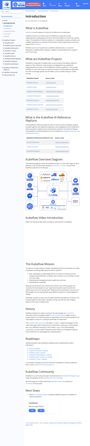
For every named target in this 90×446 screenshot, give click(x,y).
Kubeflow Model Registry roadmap (40, 355)
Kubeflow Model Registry (35, 92)
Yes (32, 410)
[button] (78, 4)
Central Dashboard (33, 142)
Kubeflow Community (58, 381)
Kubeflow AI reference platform (44, 365)
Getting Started (43, 11)
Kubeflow (29, 32)
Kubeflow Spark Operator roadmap (40, 357)
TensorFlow (70, 313)
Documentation (31, 11)
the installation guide (41, 395)
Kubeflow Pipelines (33, 100)
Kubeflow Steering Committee (53, 378)
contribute (29, 384)
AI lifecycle (37, 44)
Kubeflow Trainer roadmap (38, 359)
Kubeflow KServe (32, 83)
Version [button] (85, 4)
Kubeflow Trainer (32, 109)
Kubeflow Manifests (32, 133)
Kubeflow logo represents (37, 323)
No (41, 410)
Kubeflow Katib (32, 87)
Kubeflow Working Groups (70, 376)
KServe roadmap (34, 349)
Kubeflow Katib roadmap (37, 353)
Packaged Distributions (70, 131)
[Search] (11, 11)
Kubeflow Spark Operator (35, 105)
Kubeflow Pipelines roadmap (38, 351)
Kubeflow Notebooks (34, 96)
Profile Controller (32, 147)
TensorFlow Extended (57, 315)
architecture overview (59, 166)
